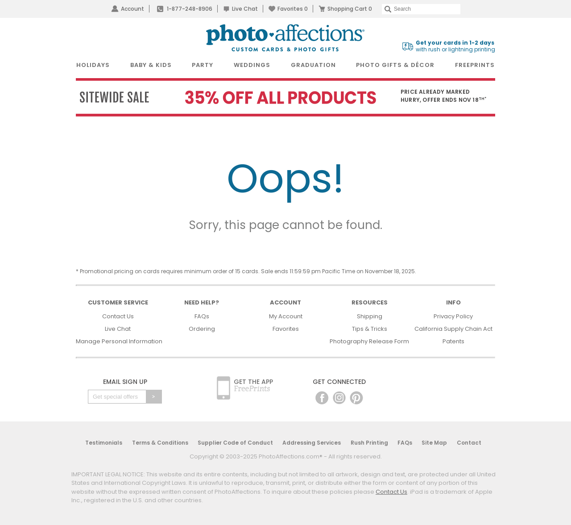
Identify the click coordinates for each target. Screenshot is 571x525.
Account (132, 8)
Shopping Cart (349, 8)
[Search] (421, 9)
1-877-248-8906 (189, 8)
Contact (469, 442)
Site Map (434, 442)
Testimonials (103, 442)
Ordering (202, 329)
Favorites (292, 8)
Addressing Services (311, 442)
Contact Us (118, 316)
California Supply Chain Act (453, 329)
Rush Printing (369, 442)
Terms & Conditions (160, 442)
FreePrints (475, 65)
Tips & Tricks (369, 329)
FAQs (201, 316)
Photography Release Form (369, 341)
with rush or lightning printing (455, 46)
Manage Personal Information (119, 341)
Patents (453, 341)
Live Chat (245, 8)
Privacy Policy (453, 316)
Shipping (369, 316)
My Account (285, 316)
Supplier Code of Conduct (235, 442)
